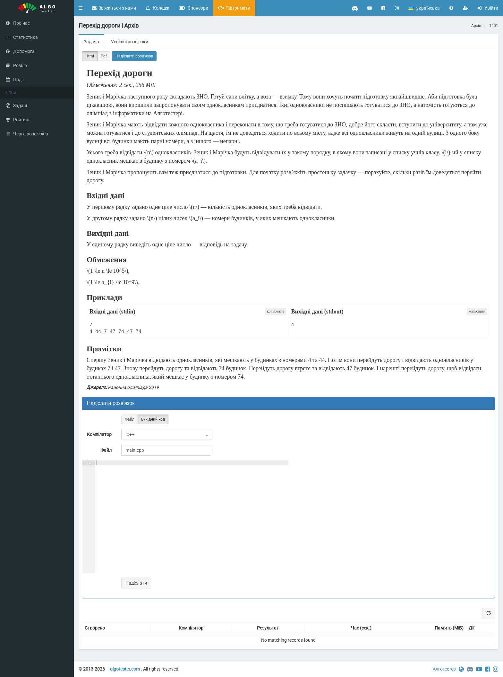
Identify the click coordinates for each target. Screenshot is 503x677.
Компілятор (99, 434)
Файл (129, 419)
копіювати (275, 311)
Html (89, 56)
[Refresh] (488, 613)
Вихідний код (153, 419)
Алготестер (444, 669)
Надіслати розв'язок (134, 56)
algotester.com (125, 669)
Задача (91, 41)
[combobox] (166, 434)
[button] (80, 8)
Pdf (104, 56)
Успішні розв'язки (129, 41)
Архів (476, 25)
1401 (493, 25)
